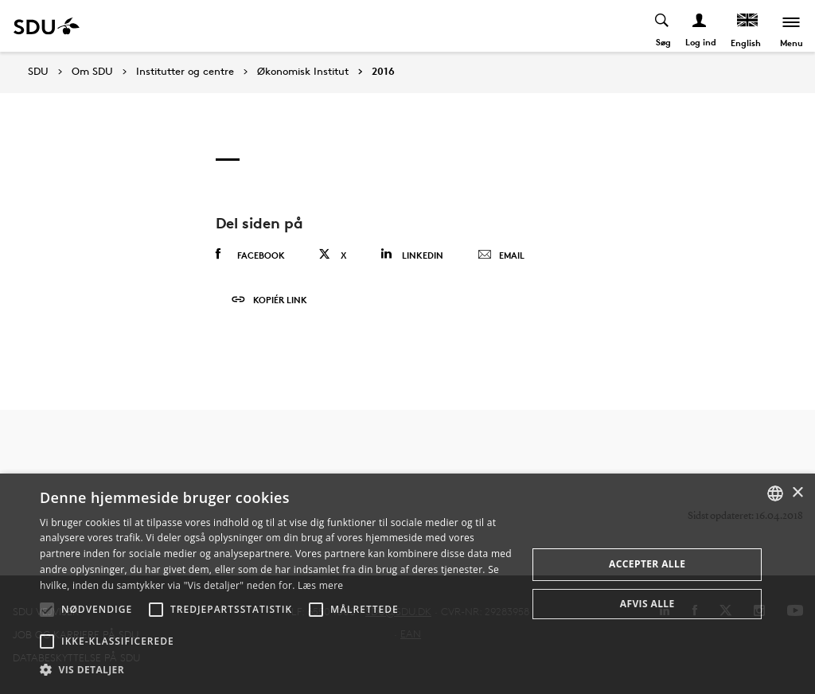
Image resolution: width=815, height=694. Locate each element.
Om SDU (92, 71)
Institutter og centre (185, 71)
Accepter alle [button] (647, 564)
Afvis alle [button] (647, 603)
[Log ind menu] (700, 26)
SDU (38, 71)
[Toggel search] (662, 26)
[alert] (407, 584)
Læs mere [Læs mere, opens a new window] (320, 585)
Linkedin (411, 254)
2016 (383, 71)
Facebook (250, 254)
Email (501, 255)
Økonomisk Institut (303, 71)
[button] (47, 610)
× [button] (797, 493)
